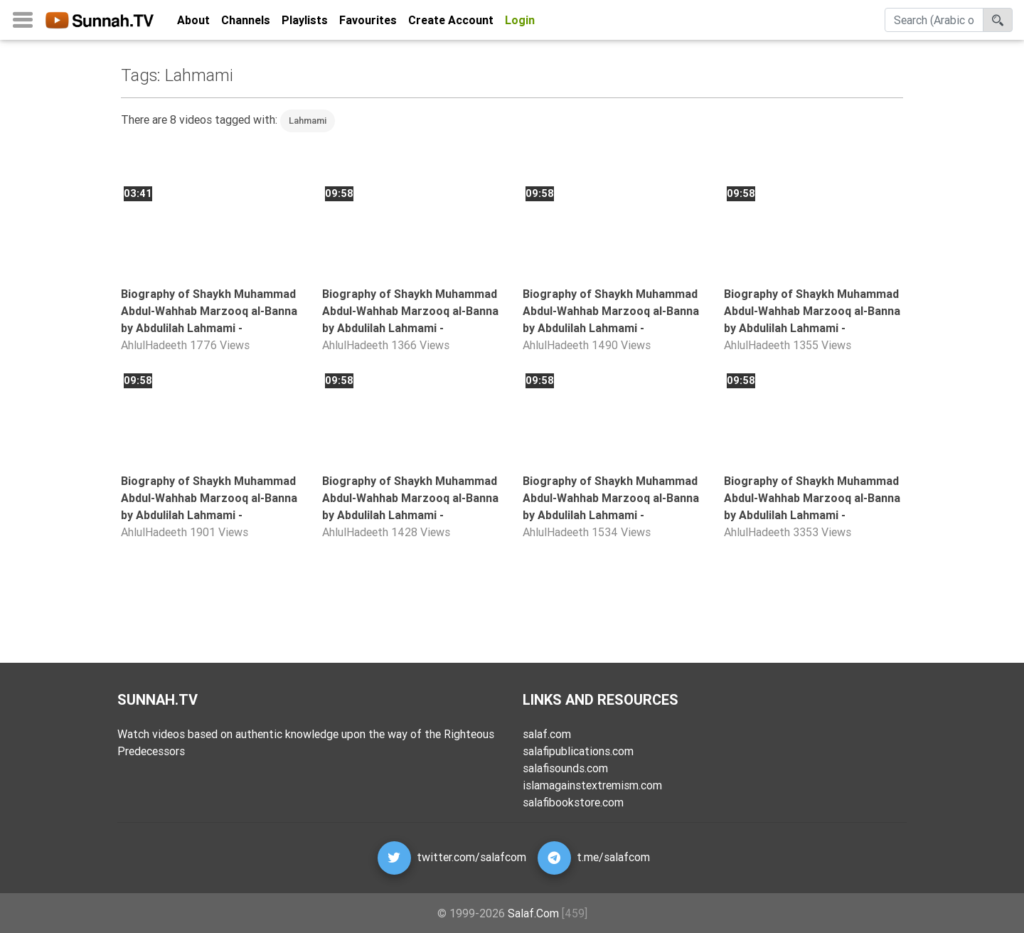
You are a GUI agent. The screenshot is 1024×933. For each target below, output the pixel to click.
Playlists (305, 23)
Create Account (451, 23)
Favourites (368, 23)
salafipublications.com (578, 751)
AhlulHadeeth (154, 345)
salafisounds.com (565, 768)
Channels (245, 23)
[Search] (934, 23)
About (193, 23)
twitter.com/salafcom (471, 857)
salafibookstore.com (573, 802)
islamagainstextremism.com (592, 785)
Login (520, 23)
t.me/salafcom (613, 857)
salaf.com (547, 734)
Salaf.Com (533, 913)
